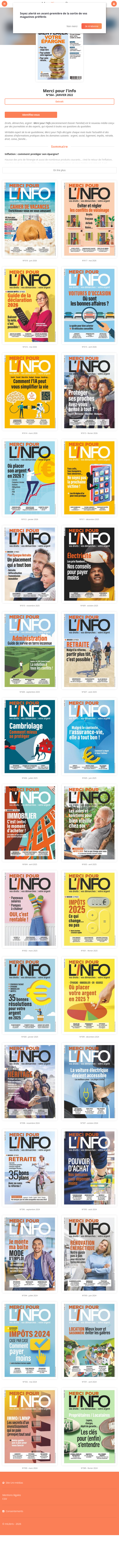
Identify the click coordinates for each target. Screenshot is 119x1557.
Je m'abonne (91, 26)
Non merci (72, 26)
